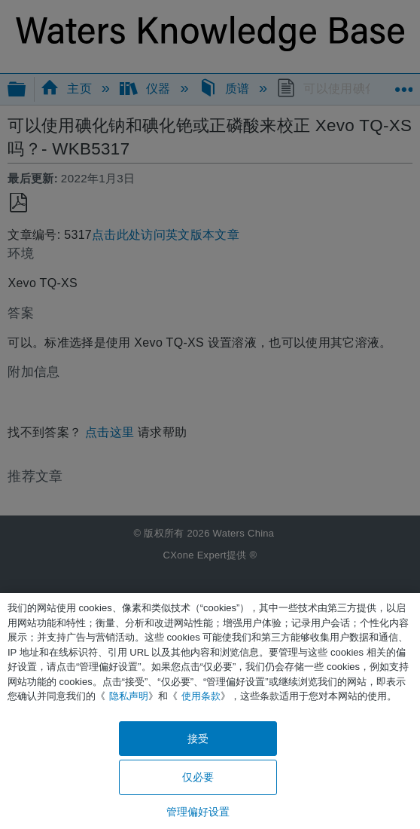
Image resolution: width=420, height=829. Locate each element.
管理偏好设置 (198, 812)
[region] (210, 711)
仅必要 (198, 777)
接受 (197, 739)
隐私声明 (128, 696)
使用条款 (201, 696)
